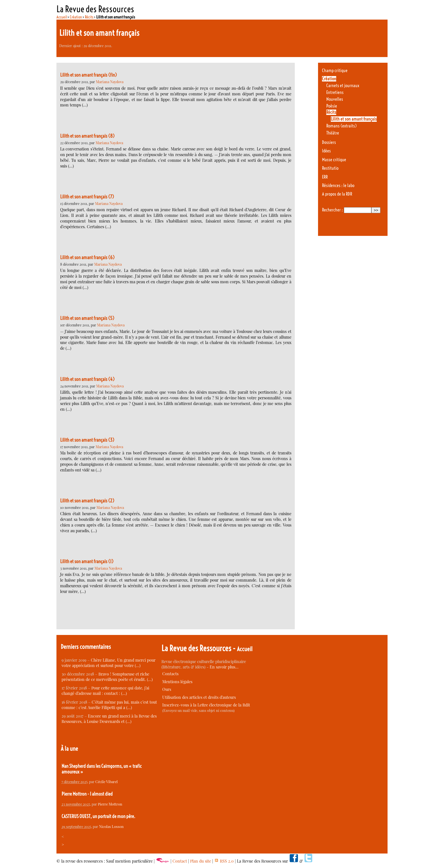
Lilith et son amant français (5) (87, 318)
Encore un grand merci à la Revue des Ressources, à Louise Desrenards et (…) (109, 718)
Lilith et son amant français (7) (87, 197)
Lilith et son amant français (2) (87, 501)
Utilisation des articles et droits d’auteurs (199, 697)
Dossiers (329, 142)
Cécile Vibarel (106, 781)
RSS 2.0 (224, 861)
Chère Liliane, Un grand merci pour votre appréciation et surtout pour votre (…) (108, 662)
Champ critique (335, 70)
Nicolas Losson (111, 826)
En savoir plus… (224, 667)
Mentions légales (177, 681)
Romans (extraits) (341, 126)
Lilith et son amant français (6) (87, 257)
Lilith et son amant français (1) (86, 561)
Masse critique (334, 159)
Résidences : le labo (338, 185)
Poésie (331, 106)
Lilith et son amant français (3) (87, 440)
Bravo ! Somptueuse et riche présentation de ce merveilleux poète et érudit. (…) (107, 676)
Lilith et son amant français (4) (87, 379)
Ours (166, 689)
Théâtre (332, 133)
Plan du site (200, 861)
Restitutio (330, 168)
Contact (179, 861)
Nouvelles (334, 99)
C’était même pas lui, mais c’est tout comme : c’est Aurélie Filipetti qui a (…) (109, 704)
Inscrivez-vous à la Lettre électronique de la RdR (206, 705)
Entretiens (335, 92)
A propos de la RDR (337, 194)
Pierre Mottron (110, 804)
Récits (89, 17)
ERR (325, 177)
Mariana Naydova (109, 81)
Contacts (170, 673)
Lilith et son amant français (354, 119)
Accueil (61, 17)
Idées (326, 151)
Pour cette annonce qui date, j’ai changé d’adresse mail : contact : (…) (105, 690)
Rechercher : (332, 210)
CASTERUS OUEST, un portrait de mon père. (98, 816)
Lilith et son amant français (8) (87, 136)
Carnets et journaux (342, 85)
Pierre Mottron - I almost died (87, 794)
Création (76, 17)
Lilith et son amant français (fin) (88, 75)
